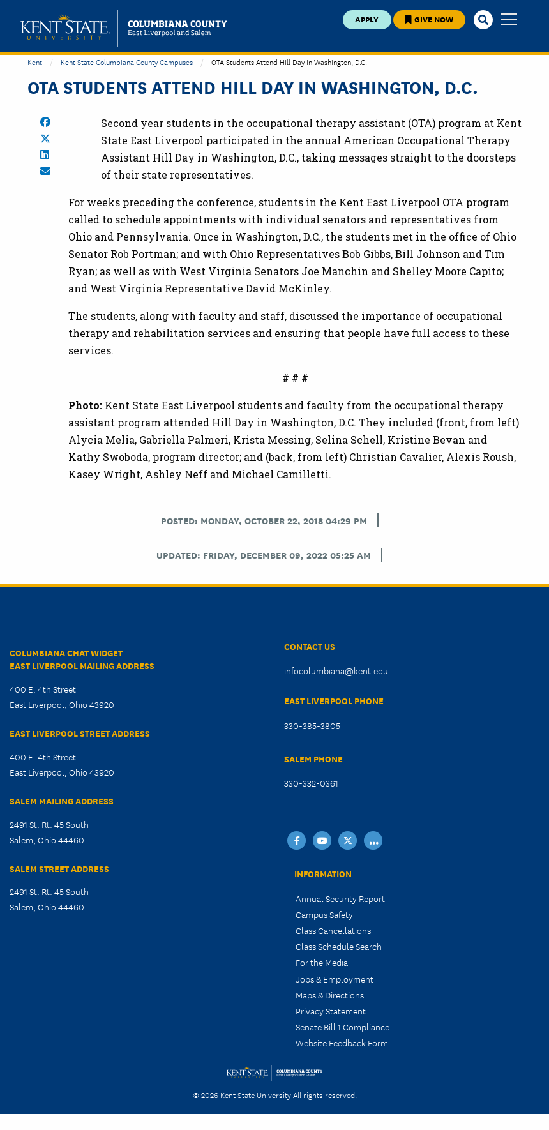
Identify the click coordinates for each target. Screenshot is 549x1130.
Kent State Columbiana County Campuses (127, 62)
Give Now (429, 19)
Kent (34, 62)
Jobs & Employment (334, 979)
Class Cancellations (333, 930)
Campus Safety (324, 914)
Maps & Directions (330, 995)
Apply (367, 19)
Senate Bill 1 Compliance (342, 1027)
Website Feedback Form (342, 1043)
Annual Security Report (340, 898)
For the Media (322, 962)
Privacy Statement (331, 1011)
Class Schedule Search (339, 946)
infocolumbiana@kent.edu (336, 670)
